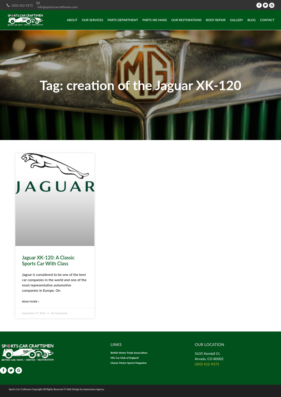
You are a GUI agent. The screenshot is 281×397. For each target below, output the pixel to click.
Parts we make (154, 20)
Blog (251, 20)
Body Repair (216, 20)
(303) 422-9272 (207, 364)
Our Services (92, 20)
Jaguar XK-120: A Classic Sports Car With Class (48, 260)
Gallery (236, 20)
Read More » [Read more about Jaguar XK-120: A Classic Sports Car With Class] (30, 301)
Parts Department (123, 20)
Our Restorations (186, 20)
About (72, 20)
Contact (267, 20)
